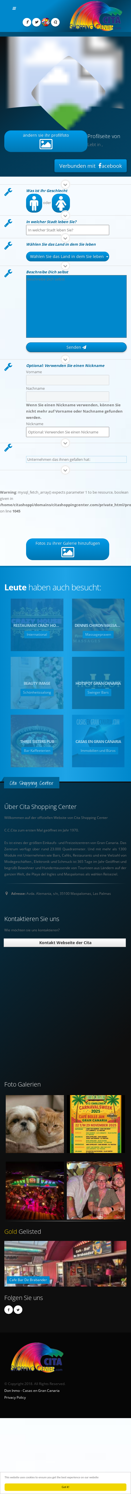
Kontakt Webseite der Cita (64, 942)
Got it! (65, 1487)
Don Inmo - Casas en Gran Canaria (32, 1390)
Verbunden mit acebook (90, 165)
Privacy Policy (15, 1397)
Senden (76, 347)
